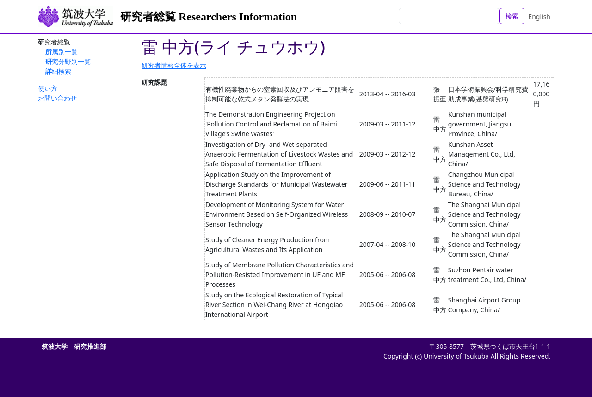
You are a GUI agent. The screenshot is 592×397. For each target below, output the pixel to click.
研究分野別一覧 (68, 61)
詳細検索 (58, 71)
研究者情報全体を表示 (174, 65)
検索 (512, 16)
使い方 (47, 88)
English (539, 16)
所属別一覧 (61, 51)
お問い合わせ (57, 98)
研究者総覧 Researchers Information (208, 17)
